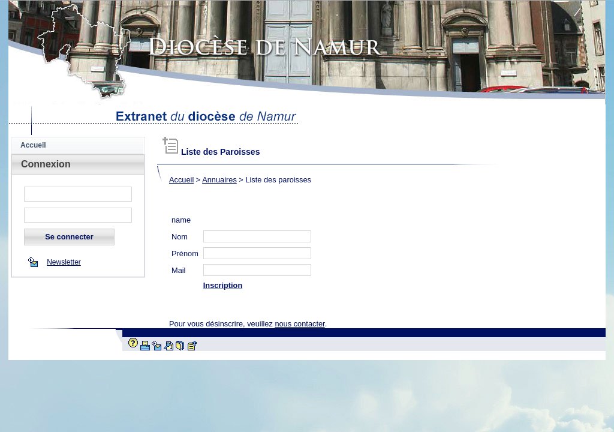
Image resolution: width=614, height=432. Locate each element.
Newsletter (64, 262)
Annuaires (219, 179)
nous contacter (299, 323)
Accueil (181, 179)
